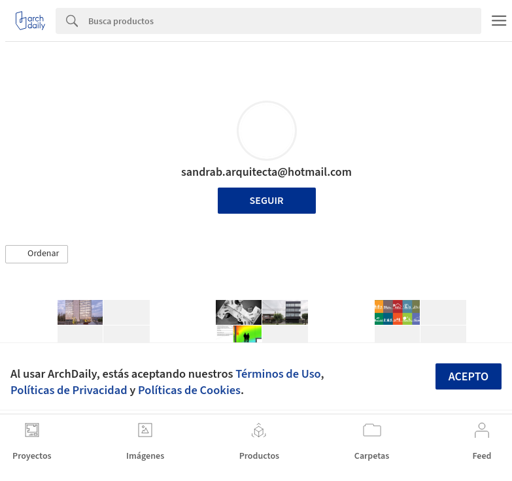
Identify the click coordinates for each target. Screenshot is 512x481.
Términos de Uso (277, 373)
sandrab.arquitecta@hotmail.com (266, 172)
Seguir (267, 200)
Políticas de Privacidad (69, 390)
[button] (36, 254)
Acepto (469, 377)
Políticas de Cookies (189, 390)
